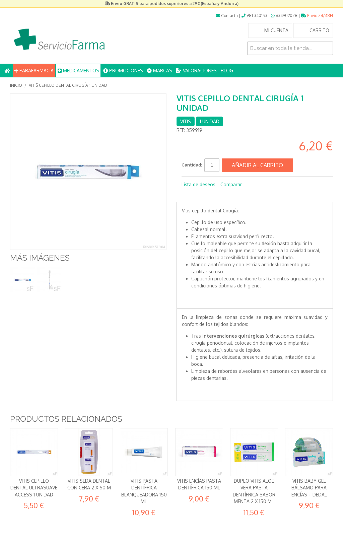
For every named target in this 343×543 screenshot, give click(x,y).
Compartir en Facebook (188, 195)
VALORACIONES (196, 70)
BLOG (227, 70)
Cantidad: (192, 164)
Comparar (231, 184)
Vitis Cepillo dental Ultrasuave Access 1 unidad (33, 487)
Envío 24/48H (317, 15)
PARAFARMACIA (34, 70)
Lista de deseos (198, 184)
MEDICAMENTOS (78, 70)
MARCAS (159, 70)
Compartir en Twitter (201, 195)
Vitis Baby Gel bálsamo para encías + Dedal (309, 487)
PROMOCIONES (123, 70)
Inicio (16, 85)
